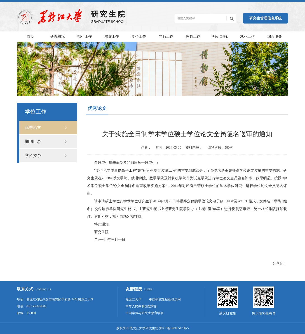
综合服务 (274, 36)
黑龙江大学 (133, 299)
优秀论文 (33, 127)
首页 (30, 36)
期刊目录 (33, 141)
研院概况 (57, 36)
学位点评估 (220, 36)
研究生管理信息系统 (265, 18)
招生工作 (84, 36)
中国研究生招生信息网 (165, 299)
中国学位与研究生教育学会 (145, 313)
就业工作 (247, 36)
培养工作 (112, 36)
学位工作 (139, 36)
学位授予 (33, 155)
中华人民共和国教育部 (141, 306)
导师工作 (166, 36)
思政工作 (193, 36)
